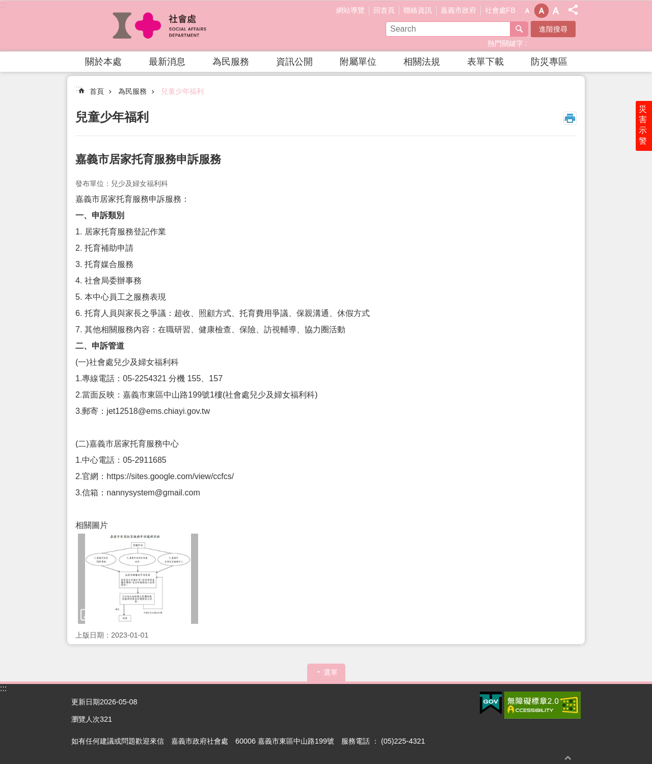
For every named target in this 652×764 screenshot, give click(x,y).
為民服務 (230, 62)
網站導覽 (350, 10)
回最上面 (568, 757)
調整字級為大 (556, 11)
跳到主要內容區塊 (5, 5)
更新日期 (85, 702)
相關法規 (421, 62)
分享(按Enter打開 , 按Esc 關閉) (573, 9)
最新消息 (167, 62)
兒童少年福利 (182, 91)
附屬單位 (358, 62)
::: (3, 5)
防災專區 (549, 62)
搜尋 (519, 29)
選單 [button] (330, 672)
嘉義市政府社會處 (160, 26)
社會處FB (500, 10)
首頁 (97, 91)
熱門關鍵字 (505, 43)
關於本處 (103, 62)
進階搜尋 (553, 29)
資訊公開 (294, 62)
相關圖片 (91, 525)
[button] (138, 579)
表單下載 (485, 62)
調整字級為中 (541, 11)
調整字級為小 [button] (527, 11)
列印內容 (570, 118)
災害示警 (643, 126)
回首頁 (384, 10)
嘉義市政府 (458, 10)
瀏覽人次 (85, 719)
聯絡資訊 (417, 10)
